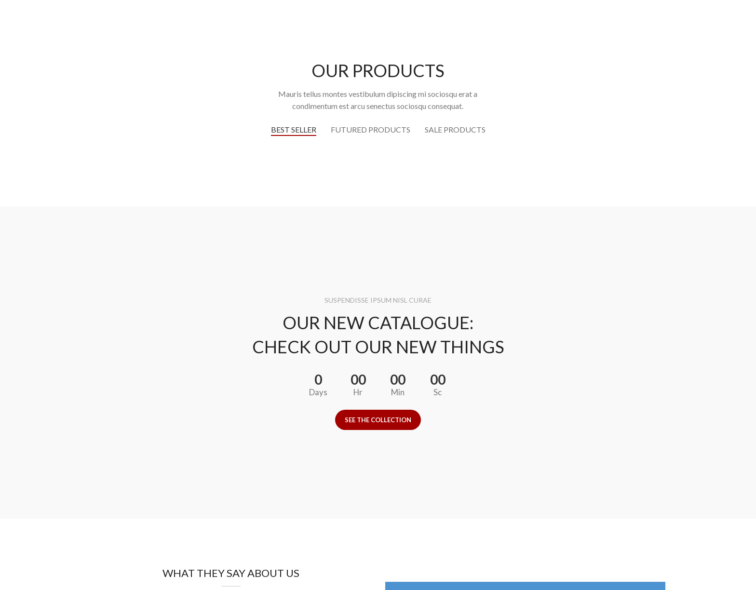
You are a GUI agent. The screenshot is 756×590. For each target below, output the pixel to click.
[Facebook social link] (710, 25)
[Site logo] (378, 24)
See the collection (378, 420)
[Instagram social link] (722, 25)
